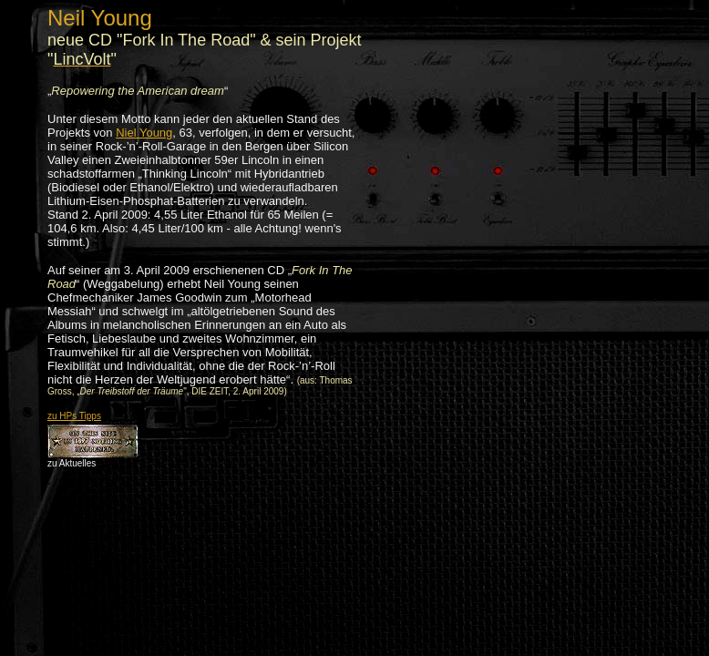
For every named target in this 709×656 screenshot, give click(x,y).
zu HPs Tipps (74, 416)
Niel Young (144, 132)
